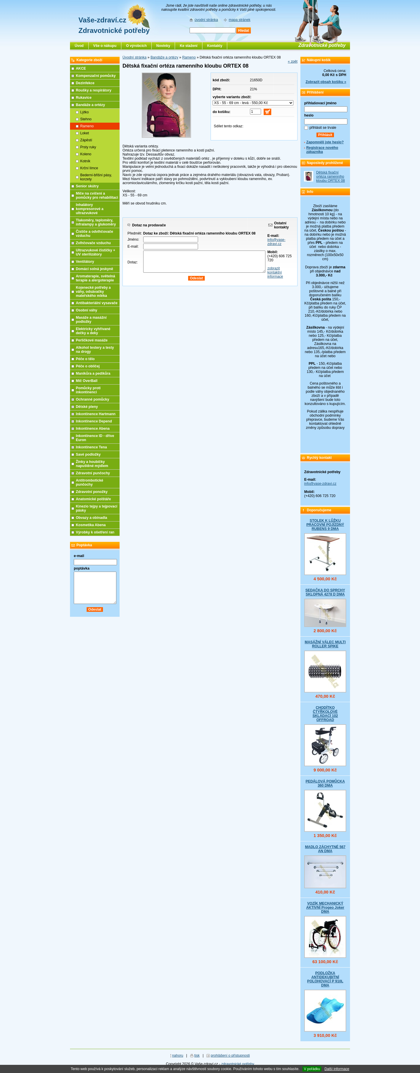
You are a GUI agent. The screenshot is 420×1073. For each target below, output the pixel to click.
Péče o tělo (85, 359)
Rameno (189, 57)
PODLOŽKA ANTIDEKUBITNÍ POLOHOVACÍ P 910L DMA (325, 979)
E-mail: (133, 246)
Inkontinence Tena (91, 447)
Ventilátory (85, 262)
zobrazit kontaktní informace (275, 272)
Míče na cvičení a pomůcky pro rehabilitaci (97, 195)
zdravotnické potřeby (237, 1064)
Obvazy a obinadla (91, 518)
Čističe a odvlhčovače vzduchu (94, 234)
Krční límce (89, 168)
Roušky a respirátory (93, 90)
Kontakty (214, 46)
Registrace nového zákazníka (322, 150)
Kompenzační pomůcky (96, 76)
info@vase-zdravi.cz (276, 242)
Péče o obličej (88, 366)
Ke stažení (188, 46)
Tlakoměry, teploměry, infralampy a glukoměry (96, 222)
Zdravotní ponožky (92, 492)
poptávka (82, 568)
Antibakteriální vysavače (97, 303)
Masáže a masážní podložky (91, 320)
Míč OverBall (86, 381)
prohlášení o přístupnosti (230, 1055)
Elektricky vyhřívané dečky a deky (93, 331)
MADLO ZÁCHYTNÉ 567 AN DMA (325, 849)
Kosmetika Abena (91, 525)
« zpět (293, 61)
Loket (84, 133)
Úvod (79, 46)
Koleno (85, 154)
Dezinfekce (85, 83)
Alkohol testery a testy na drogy (95, 350)
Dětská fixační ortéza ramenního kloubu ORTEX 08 (330, 176)
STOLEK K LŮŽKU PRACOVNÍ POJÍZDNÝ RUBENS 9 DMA (325, 525)
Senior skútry (87, 186)
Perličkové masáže (92, 340)
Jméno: (133, 239)
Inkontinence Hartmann (96, 414)
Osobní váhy (86, 310)
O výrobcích (136, 46)
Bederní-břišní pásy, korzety (96, 177)
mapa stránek (239, 20)
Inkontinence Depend (94, 421)
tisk (197, 1055)
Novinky (163, 46)
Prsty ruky (88, 147)
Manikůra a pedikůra (93, 373)
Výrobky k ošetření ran (95, 532)
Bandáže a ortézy (164, 57)
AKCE (81, 68)
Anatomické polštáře (93, 499)
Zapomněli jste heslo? (325, 142)
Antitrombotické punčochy (89, 482)
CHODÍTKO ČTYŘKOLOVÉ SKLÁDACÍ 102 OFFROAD (325, 714)
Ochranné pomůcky (92, 399)
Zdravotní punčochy (93, 473)
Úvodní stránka (134, 57)
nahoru (177, 1055)
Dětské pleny (87, 407)
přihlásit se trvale (322, 128)
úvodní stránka (206, 20)
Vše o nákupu (105, 46)
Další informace (336, 1069)
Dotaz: (132, 262)
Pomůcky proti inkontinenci (88, 390)
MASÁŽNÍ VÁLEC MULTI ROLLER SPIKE (325, 644)
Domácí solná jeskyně (94, 269)
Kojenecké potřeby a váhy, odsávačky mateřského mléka (93, 292)
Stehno (86, 119)
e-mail (79, 556)
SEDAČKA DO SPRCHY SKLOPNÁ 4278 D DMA (325, 592)
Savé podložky (88, 454)
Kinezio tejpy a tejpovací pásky (96, 508)
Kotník (85, 161)
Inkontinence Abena (93, 429)
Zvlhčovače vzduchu (93, 243)
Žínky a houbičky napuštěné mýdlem (92, 464)
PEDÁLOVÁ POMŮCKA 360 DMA (325, 783)
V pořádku (312, 1069)
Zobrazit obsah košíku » (326, 82)
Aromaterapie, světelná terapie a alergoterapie (95, 278)
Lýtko (84, 112)
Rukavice (84, 98)
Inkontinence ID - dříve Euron (95, 438)
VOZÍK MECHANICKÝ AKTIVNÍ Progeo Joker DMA (325, 907)
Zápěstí (86, 140)
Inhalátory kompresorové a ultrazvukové (90, 209)
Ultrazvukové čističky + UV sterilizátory (95, 252)
